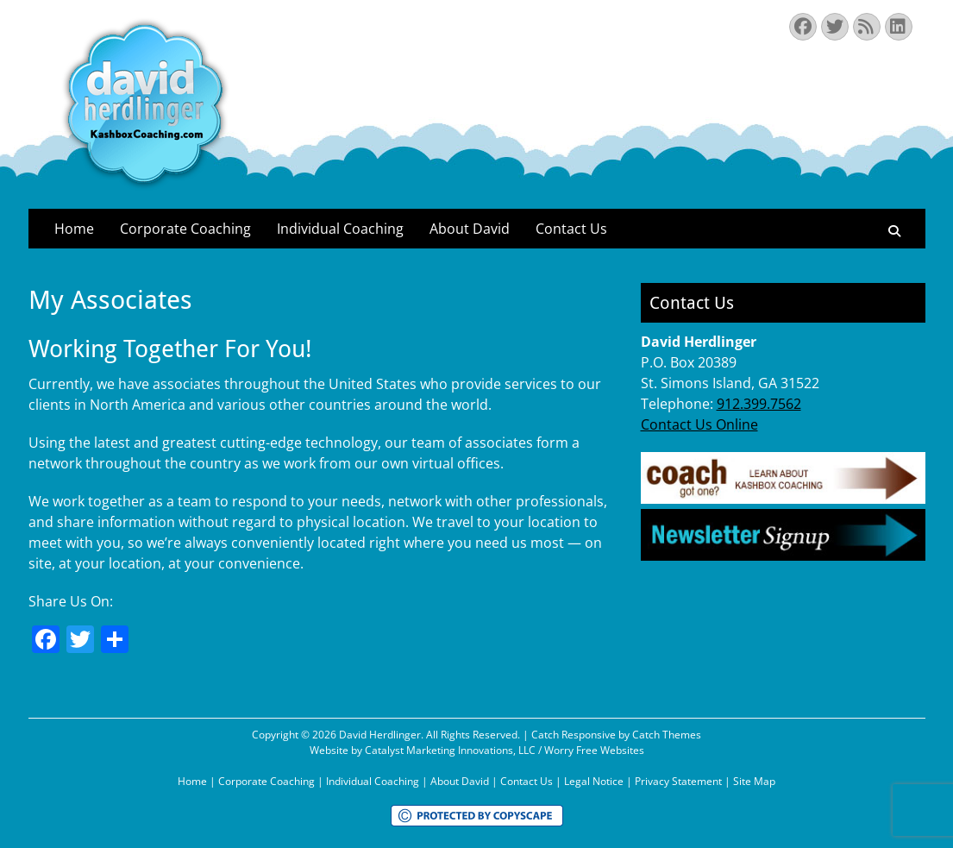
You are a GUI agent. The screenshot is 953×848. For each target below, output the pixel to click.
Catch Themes (666, 734)
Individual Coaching (340, 228)
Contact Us (571, 228)
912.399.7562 (759, 403)
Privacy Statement (678, 781)
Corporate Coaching (185, 228)
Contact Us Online (699, 424)
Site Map (754, 781)
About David (469, 228)
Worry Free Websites (594, 750)
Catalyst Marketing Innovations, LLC (450, 750)
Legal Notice (594, 781)
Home (74, 228)
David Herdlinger (380, 734)
